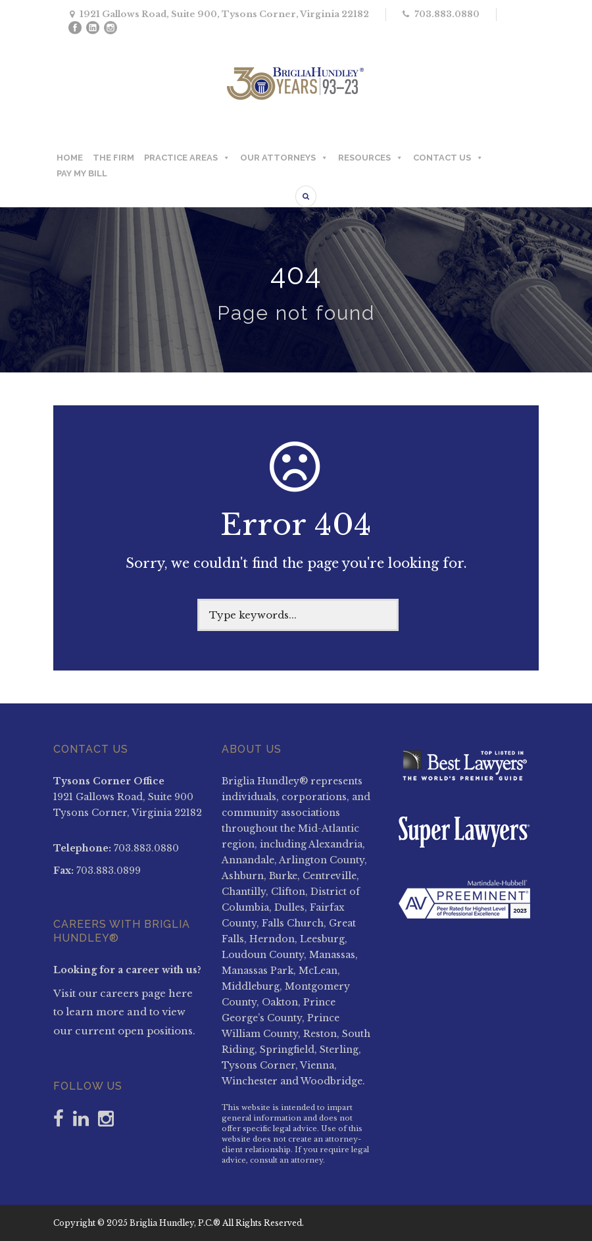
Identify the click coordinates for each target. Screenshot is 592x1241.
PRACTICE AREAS (187, 158)
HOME (70, 158)
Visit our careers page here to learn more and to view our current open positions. (124, 1012)
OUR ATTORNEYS (284, 158)
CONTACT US (448, 158)
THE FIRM (113, 158)
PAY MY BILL (82, 173)
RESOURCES (370, 158)
